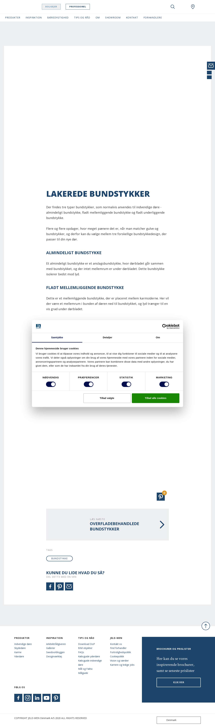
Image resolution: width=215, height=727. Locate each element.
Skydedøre (20, 648)
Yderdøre (19, 656)
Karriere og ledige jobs (122, 664)
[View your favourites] (183, 6)
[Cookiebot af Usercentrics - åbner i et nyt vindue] (164, 326)
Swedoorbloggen (55, 652)
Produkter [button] (12, 17)
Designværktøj (54, 656)
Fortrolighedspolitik (120, 652)
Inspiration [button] (34, 17)
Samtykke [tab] (57, 337)
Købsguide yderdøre (89, 656)
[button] (161, 497)
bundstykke (59, 558)
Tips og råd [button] (82, 17)
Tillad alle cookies (155, 398)
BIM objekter (85, 648)
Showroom (113, 17)
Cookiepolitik (117, 656)
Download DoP (86, 644)
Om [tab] (158, 337)
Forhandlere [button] (152, 17)
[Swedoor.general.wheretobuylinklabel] (193, 6)
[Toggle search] (173, 6)
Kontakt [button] (132, 17)
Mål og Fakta (85, 668)
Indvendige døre (23, 644)
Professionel (86, 6)
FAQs (81, 652)
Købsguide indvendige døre (90, 662)
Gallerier (50, 648)
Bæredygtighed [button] (58, 17)
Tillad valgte (107, 398)
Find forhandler (118, 648)
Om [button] (98, 17)
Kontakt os (116, 644)
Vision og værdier (119, 660)
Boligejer (60, 6)
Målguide (83, 673)
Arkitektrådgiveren (56, 644)
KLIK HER (178, 682)
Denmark (167, 720)
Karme (18, 652)
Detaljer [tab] (107, 337)
